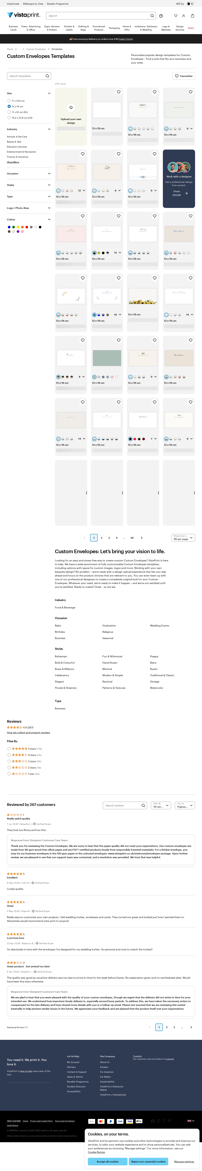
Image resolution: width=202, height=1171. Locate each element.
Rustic (153, 672)
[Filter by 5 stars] (9, 752)
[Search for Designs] (47, 80)
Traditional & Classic (162, 678)
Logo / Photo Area (18, 211)
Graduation (109, 629)
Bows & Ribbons (64, 672)
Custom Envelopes (36, 49)
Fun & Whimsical (112, 660)
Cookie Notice (96, 1152)
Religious (107, 635)
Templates (56, 49)
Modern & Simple (112, 678)
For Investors (106, 1078)
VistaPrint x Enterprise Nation (109, 1095)
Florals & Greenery (66, 691)
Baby (58, 629)
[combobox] (99, 16)
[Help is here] (161, 16)
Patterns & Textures (113, 691)
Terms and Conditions (65, 1150)
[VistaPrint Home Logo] (23, 15)
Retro (153, 666)
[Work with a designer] (179, 182)
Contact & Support (77, 1078)
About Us (105, 1069)
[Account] (183, 16)
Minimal (107, 672)
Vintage (154, 685)
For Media (105, 1083)
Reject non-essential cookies (148, 1161)
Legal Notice (12, 1154)
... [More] (20, 49)
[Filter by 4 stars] (9, 758)
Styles (10, 188)
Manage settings (184, 1161)
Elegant (59, 685)
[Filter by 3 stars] (9, 765)
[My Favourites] (175, 15)
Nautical (107, 685)
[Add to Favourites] (119, 96)
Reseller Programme (77, 1088)
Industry (12, 132)
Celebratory (62, 678)
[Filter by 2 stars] (9, 771)
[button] (84, 541)
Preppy (154, 660)
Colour (11, 223)
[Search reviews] (122, 809)
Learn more (126, 38)
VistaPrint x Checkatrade (106, 1103)
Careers (104, 1074)
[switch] (187, 4)
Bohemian (61, 660)
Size (9, 96)
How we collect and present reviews (28, 736)
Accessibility (73, 1098)
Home (10, 49)
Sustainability (107, 1088)
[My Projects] (168, 16)
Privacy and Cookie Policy (41, 1150)
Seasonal (107, 641)
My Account (73, 1069)
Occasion (12, 177)
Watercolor (156, 691)
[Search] (152, 16)
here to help (26, 1079)
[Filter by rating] (161, 809)
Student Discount (76, 1093)
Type (10, 200)
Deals (191, 28)
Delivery (71, 1074)
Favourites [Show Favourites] (184, 80)
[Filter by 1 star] (9, 777)
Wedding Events (159, 629)
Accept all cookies (108, 1161)
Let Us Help (81, 1064)
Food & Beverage (65, 611)
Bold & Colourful (65, 666)
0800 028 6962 (14, 1150)
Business (60, 641)
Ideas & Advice (75, 1083)
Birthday (60, 635)
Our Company (114, 1064)
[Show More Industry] (13, 166)
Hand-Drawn (109, 666)
